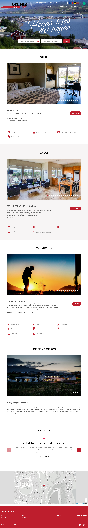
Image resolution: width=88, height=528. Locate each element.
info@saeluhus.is (23, 517)
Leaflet (77, 503)
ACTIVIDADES (79, 514)
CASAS (59, 515)
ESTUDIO (59, 514)
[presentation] (9, 450)
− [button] (86, 501)
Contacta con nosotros (81, 515)
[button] (57, 100)
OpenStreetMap (81, 503)
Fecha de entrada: (25, 41)
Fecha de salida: (47, 41)
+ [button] (86, 499)
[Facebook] (80, 525)
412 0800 (5, 517)
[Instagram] (84, 525)
